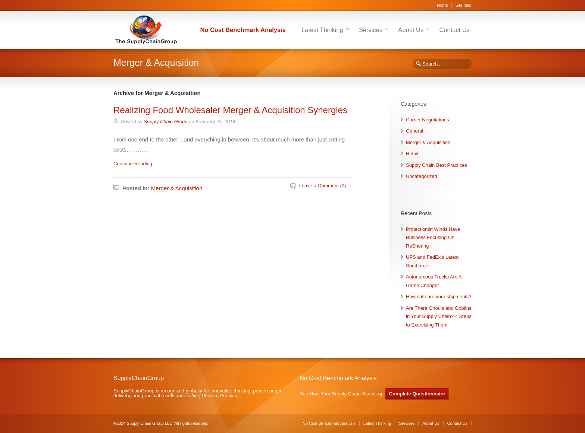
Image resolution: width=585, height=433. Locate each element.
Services (370, 29)
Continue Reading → (136, 163)
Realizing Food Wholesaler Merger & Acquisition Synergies (230, 110)
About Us (410, 29)
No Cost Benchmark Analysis (243, 29)
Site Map (464, 5)
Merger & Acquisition (177, 188)
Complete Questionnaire (417, 394)
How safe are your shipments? (439, 296)
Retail (412, 153)
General (414, 131)
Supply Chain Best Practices (436, 165)
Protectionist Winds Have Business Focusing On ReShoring (433, 237)
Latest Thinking (322, 29)
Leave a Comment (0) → (325, 185)
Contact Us (454, 29)
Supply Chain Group (165, 121)
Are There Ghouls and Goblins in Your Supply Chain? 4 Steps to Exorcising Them (439, 316)
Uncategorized (421, 176)
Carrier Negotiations (427, 119)
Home (442, 5)
